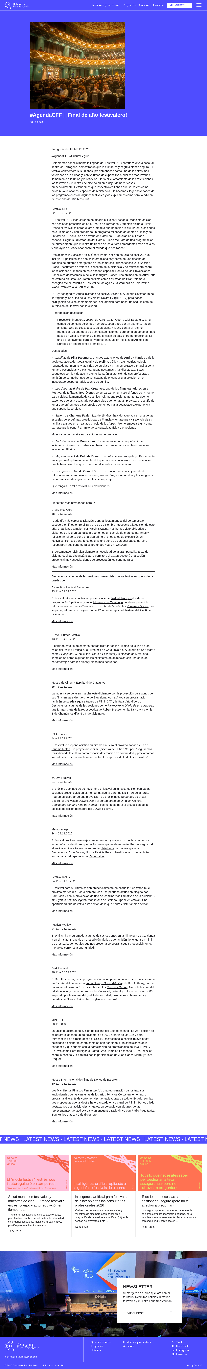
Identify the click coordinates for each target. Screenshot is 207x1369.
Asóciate (158, 5)
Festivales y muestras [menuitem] (137, 1342)
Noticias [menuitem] (96, 1350)
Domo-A (198, 1365)
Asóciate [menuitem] (128, 1346)
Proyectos (129, 5)
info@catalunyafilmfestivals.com (21, 1357)
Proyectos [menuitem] (97, 1346)
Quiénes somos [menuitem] (101, 1342)
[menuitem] (187, 1342)
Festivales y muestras (105, 5)
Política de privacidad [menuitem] (53, 1365)
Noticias (144, 5)
